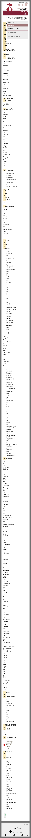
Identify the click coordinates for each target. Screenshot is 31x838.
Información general (19, 4)
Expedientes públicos (14, 37)
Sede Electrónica (9, 17)
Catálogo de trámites (22, 4)
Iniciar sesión (12, 32)
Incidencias (22, 8)
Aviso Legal (17, 835)
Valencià (26, 2)
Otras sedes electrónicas (26, 8)
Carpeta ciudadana (13, 28)
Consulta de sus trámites (26, 4)
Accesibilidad (9, 835)
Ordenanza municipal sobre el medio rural (9, 744)
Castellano (21, 2)
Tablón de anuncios (18, 8)
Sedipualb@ (25, 835)
